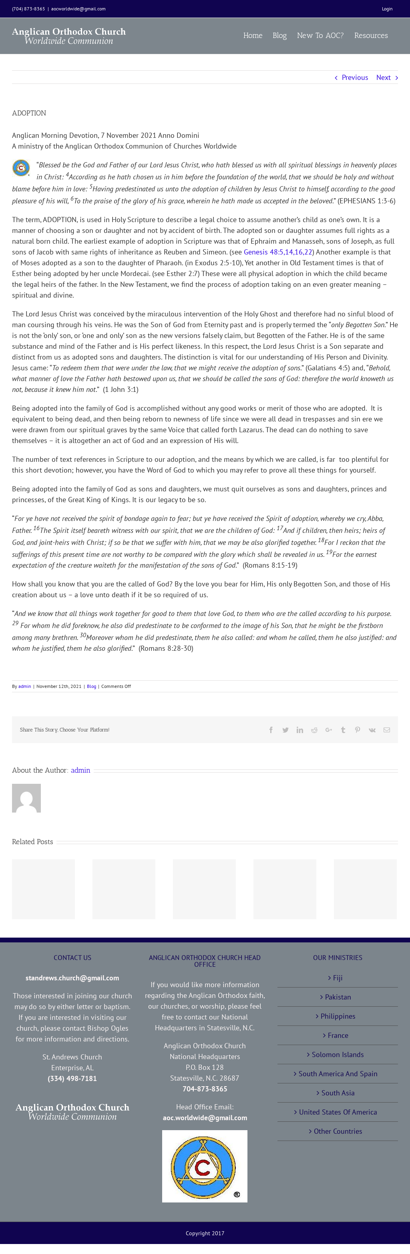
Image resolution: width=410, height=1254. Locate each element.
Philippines (338, 1016)
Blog (91, 686)
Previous (355, 77)
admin (24, 686)
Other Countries (338, 1131)
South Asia (338, 1092)
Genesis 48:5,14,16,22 (278, 251)
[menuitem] (387, 9)
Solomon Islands (338, 1054)
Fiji (338, 977)
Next (383, 77)
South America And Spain (338, 1073)
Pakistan (338, 997)
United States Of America (338, 1112)
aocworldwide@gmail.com (78, 9)
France (338, 1035)
